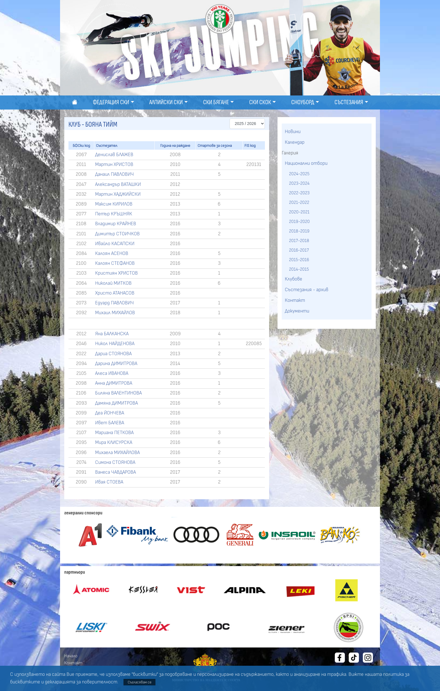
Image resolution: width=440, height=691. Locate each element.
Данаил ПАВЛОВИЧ (114, 174)
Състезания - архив (306, 289)
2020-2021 (299, 212)
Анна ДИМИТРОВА (113, 383)
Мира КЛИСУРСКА (113, 442)
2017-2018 (299, 240)
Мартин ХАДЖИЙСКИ (118, 194)
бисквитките (25, 682)
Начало (70, 656)
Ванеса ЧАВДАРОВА (115, 472)
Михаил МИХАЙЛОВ (115, 312)
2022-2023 (299, 193)
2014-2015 (299, 269)
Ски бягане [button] (216, 102)
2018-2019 (299, 231)
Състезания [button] (348, 102)
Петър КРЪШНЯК (113, 213)
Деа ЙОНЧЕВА (109, 413)
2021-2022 (299, 202)
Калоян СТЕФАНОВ (115, 263)
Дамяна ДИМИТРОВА (116, 403)
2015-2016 (299, 259)
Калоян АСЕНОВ (111, 253)
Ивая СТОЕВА (109, 482)
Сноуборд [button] (302, 102)
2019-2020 (299, 221)
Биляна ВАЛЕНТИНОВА (118, 393)
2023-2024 (299, 183)
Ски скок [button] (260, 102)
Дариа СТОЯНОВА (113, 353)
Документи (297, 311)
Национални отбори (306, 163)
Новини (293, 131)
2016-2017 (299, 250)
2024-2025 (299, 174)
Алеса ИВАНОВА (111, 373)
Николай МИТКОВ (113, 283)
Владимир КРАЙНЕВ (115, 223)
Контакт (295, 300)
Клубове (293, 279)
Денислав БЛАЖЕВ (114, 154)
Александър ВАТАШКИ (118, 184)
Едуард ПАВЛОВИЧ (114, 302)
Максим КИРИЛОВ (113, 204)
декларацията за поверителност (81, 682)
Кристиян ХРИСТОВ (116, 273)
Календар (294, 142)
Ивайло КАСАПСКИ (114, 243)
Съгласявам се (140, 682)
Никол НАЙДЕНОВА (114, 343)
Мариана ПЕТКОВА (114, 432)
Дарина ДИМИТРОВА (116, 363)
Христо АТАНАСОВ (114, 293)
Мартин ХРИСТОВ (114, 164)
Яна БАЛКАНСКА (112, 333)
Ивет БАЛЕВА (109, 422)
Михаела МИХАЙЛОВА (117, 452)
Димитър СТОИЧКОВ (117, 233)
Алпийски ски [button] (166, 102)
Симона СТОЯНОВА (115, 462)
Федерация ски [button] (111, 102)
